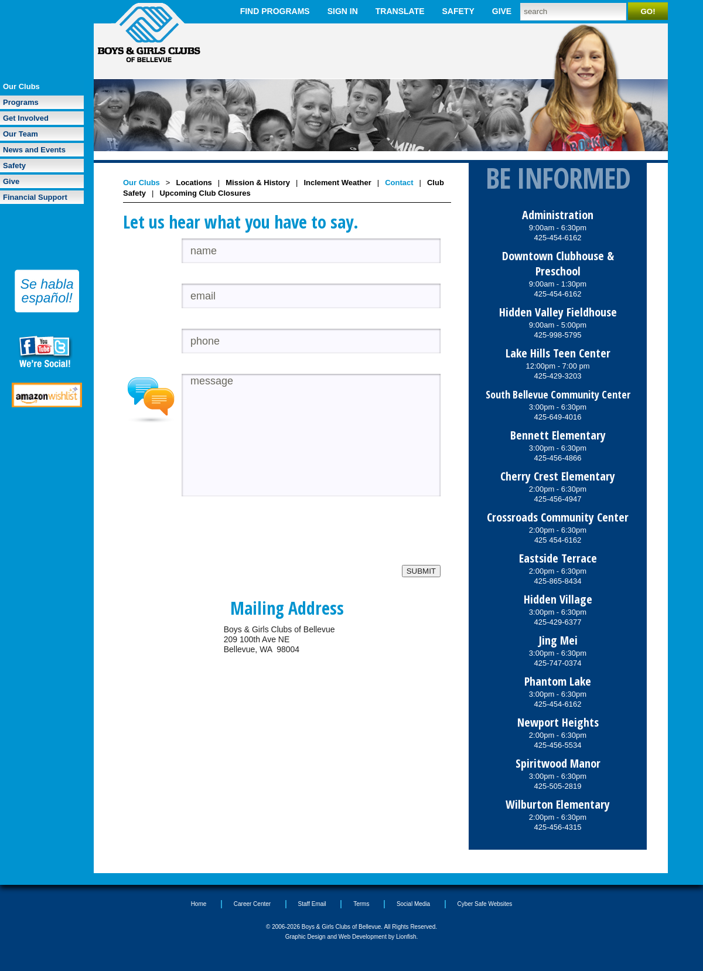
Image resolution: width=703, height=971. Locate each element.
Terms (361, 904)
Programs (21, 102)
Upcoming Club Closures (204, 193)
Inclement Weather (337, 182)
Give (501, 11)
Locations (193, 182)
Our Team (20, 134)
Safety (458, 11)
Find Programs (275, 11)
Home (199, 904)
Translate (400, 11)
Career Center (252, 904)
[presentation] (271, 542)
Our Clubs (21, 86)
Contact (399, 182)
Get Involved (26, 118)
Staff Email (312, 904)
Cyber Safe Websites (485, 904)
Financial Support (35, 197)
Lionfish (406, 936)
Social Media (413, 904)
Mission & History (258, 182)
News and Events (34, 149)
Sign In (342, 11)
